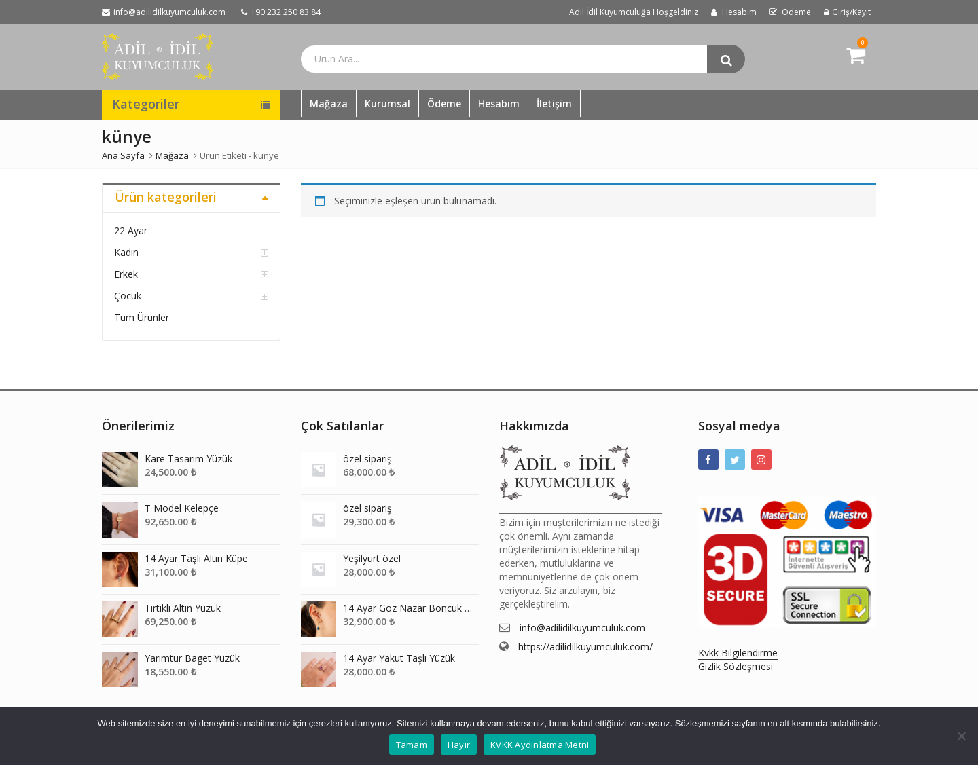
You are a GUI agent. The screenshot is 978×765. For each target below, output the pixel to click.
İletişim (554, 103)
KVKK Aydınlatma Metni (539, 745)
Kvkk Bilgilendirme (738, 652)
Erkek (126, 273)
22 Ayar (130, 230)
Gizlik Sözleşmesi (735, 666)
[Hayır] (961, 736)
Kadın (126, 252)
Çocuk (127, 295)
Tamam (411, 745)
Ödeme (444, 103)
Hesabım (499, 103)
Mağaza (329, 103)
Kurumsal (387, 103)
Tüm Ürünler (141, 317)
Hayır (459, 745)
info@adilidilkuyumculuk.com (582, 627)
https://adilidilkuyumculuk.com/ (585, 646)
